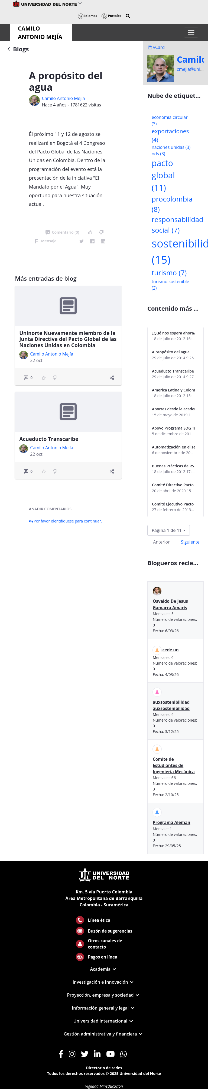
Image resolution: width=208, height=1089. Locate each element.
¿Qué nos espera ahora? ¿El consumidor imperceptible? (173, 333)
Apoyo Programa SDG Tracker (173, 428)
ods (158, 154)
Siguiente (190, 542)
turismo (169, 272)
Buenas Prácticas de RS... (173, 465)
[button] (128, 16)
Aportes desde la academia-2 (173, 408)
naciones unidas (171, 147)
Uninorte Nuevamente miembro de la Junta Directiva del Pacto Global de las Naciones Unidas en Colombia (67, 339)
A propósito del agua (171, 351)
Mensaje (46, 240)
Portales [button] (111, 16)
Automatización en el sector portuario (173, 447)
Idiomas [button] (87, 16)
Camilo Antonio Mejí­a (63, 98)
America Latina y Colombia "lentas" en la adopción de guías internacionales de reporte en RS (173, 390)
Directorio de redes (104, 1067)
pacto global (163, 175)
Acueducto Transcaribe (48, 439)
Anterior (161, 542)
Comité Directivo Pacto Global (173, 484)
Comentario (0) (62, 232)
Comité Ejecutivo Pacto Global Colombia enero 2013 (173, 504)
